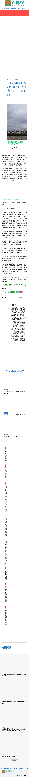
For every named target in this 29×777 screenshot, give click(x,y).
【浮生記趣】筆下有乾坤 (8, 756)
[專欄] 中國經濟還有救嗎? (6, 473)
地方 (5, 539)
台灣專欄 (5, 568)
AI (5, 515)
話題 (2, 672)
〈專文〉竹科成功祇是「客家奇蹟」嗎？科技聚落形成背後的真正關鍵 (6, 552)
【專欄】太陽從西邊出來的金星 (6, 456)
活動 (2, 700)
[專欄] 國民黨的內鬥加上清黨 (12, 436)
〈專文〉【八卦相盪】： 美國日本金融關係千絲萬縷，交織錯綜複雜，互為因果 (14, 729)
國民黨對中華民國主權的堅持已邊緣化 (15, 415)
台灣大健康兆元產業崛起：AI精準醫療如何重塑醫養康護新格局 (6, 526)
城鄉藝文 (3, 754)
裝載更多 (14, 760)
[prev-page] (5, 440)
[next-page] (7, 440)
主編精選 (5, 434)
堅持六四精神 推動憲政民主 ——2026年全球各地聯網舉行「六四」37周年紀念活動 (6, 499)
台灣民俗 (5, 389)
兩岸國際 (5, 413)
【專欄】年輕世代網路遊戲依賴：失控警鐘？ (6, 618)
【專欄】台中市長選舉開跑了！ (6, 576)
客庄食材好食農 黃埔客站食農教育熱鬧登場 (6, 595)
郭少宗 (15, 148)
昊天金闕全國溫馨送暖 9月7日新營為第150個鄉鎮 (14, 702)
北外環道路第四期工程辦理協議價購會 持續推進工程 (14, 675)
